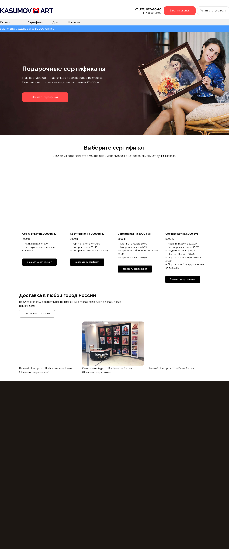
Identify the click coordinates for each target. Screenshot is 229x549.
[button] (180, 10)
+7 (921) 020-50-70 (148, 9)
